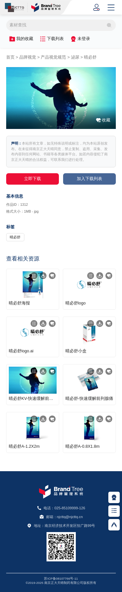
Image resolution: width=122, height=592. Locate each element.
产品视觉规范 (53, 57)
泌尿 (75, 57)
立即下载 (32, 178)
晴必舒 (90, 57)
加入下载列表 (89, 178)
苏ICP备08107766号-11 (61, 578)
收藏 (106, 120)
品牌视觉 (27, 57)
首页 (10, 57)
